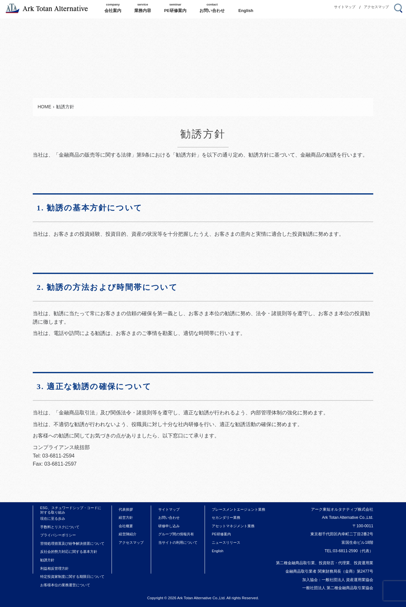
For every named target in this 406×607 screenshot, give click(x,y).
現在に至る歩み (52, 518)
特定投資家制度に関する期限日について (72, 576)
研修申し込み (169, 526)
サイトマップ (344, 7)
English (217, 551)
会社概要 (126, 526)
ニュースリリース (226, 542)
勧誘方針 (47, 560)
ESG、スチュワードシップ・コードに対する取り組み (70, 510)
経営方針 (126, 517)
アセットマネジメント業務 (233, 526)
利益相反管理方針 (54, 568)
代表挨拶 (126, 509)
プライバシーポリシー (58, 535)
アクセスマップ (376, 7)
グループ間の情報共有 (176, 534)
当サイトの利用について (177, 542)
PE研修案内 (221, 534)
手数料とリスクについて (59, 527)
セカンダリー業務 (226, 517)
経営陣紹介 (128, 534)
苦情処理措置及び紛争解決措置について (72, 543)
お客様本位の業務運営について (65, 585)
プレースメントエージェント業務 (238, 509)
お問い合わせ (169, 517)
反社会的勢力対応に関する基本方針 (68, 551)
